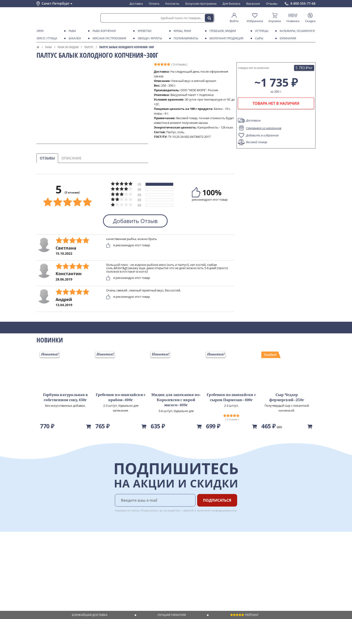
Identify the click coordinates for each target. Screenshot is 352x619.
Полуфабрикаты (185, 38)
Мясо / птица (46, 38)
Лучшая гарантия (171, 615)
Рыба (71, 30)
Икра (39, 30)
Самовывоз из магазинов (263, 128)
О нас (40, 553)
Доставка (136, 3)
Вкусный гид (104, 571)
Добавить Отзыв (135, 221)
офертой (188, 510)
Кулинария (287, 38)
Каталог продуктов (50, 549)
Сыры (258, 38)
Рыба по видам (68, 47)
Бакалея (74, 38)
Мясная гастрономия (108, 38)
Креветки (143, 30)
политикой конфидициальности (217, 510)
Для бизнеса (231, 3)
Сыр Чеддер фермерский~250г (286, 397)
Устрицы (260, 30)
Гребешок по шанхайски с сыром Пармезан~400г (231, 397)
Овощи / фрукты (149, 38)
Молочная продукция (225, 38)
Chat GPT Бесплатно (240, 552)
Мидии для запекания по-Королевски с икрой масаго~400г (176, 400)
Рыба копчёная (103, 30)
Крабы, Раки (181, 30)
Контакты (172, 3)
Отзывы (271, 3)
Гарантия (102, 562)
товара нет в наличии (275, 103)
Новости (43, 567)
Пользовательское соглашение (59, 575)
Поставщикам (146, 549)
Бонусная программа (200, 3)
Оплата (154, 3)
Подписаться (217, 500)
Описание (71, 158)
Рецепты (101, 567)
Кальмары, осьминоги (296, 30)
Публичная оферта (50, 589)
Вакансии (253, 3)
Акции (41, 571)
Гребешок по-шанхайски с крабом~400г (121, 397)
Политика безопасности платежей (61, 584)
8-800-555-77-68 (302, 3)
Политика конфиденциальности (60, 580)
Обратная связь (48, 562)
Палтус (88, 47)
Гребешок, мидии (222, 30)
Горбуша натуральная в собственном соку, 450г (65, 397)
